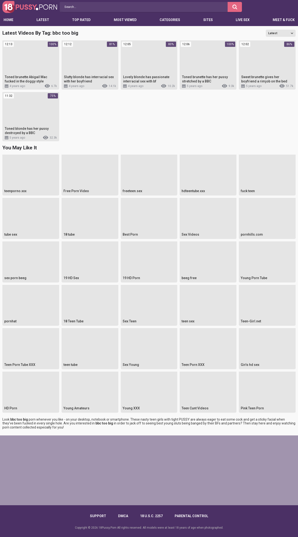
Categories (170, 20)
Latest (43, 20)
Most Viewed (125, 20)
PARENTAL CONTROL (191, 516)
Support (98, 516)
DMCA (123, 516)
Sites (208, 20)
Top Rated (81, 20)
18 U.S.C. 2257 (151, 516)
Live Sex (243, 20)
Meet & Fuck (284, 20)
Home (8, 20)
